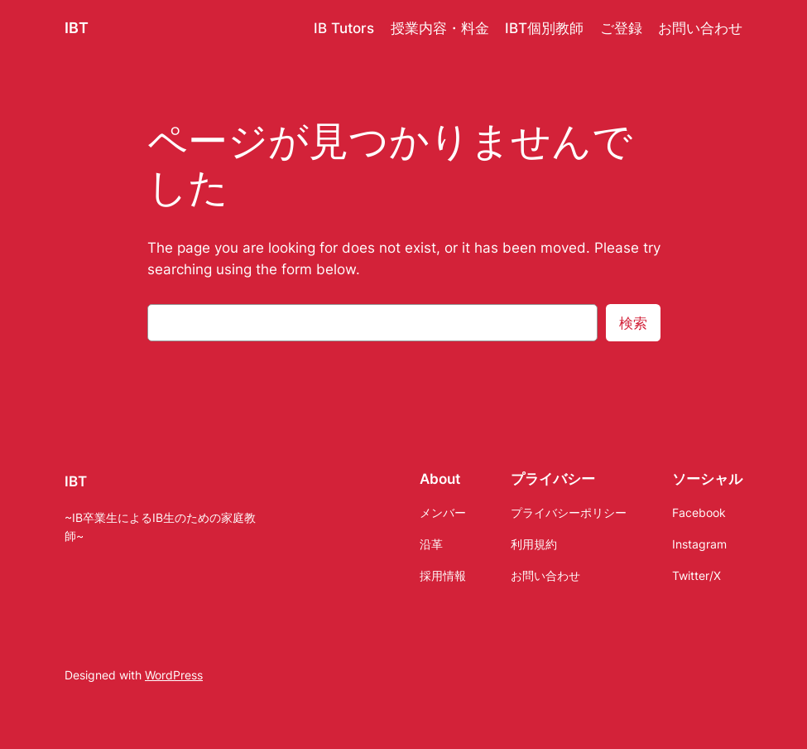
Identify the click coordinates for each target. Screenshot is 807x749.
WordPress (174, 675)
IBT (77, 27)
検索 (633, 323)
